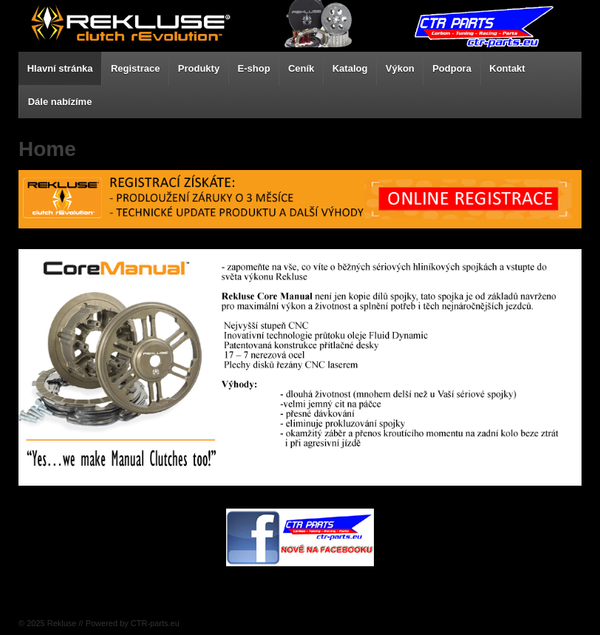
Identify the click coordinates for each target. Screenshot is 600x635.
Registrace (135, 68)
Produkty (198, 68)
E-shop (254, 68)
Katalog (350, 68)
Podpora (451, 68)
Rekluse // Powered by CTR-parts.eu (112, 623)
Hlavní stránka (60, 68)
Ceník (301, 68)
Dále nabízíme (60, 101)
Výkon (400, 68)
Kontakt (507, 68)
